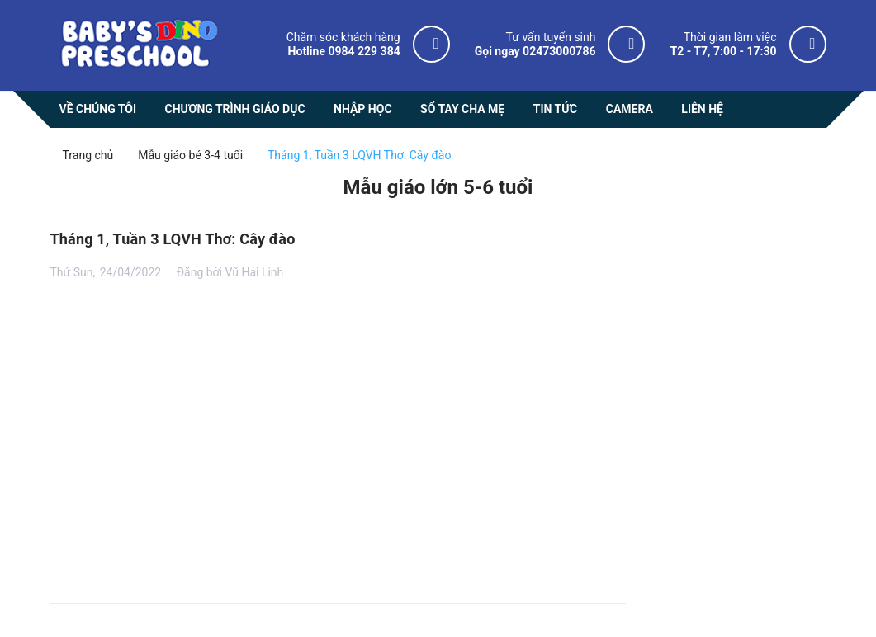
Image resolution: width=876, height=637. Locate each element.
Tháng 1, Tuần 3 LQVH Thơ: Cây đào (173, 239)
